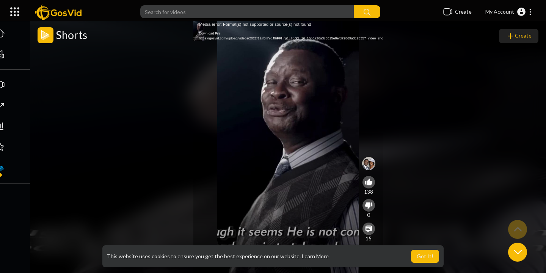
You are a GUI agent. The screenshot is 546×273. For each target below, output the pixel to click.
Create (519, 36)
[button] (508, 11)
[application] (288, 147)
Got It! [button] (425, 256)
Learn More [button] (315, 256)
